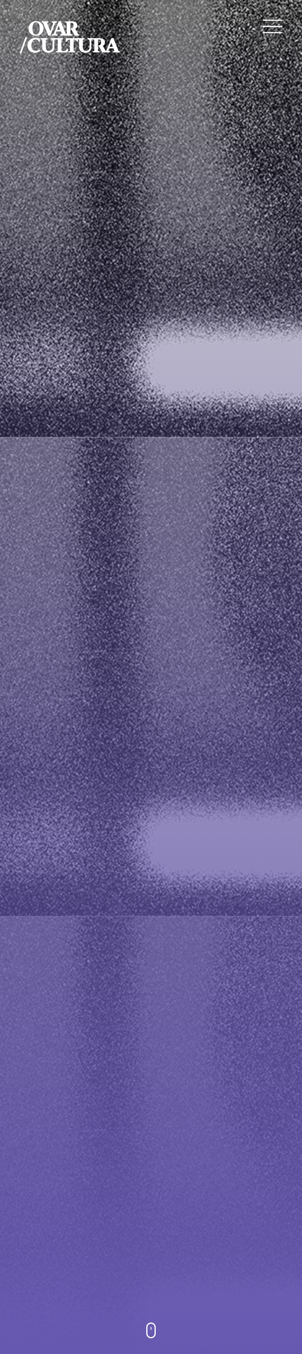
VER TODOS (151, 1203)
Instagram (42, 1281)
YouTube (41, 1265)
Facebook (41, 1250)
